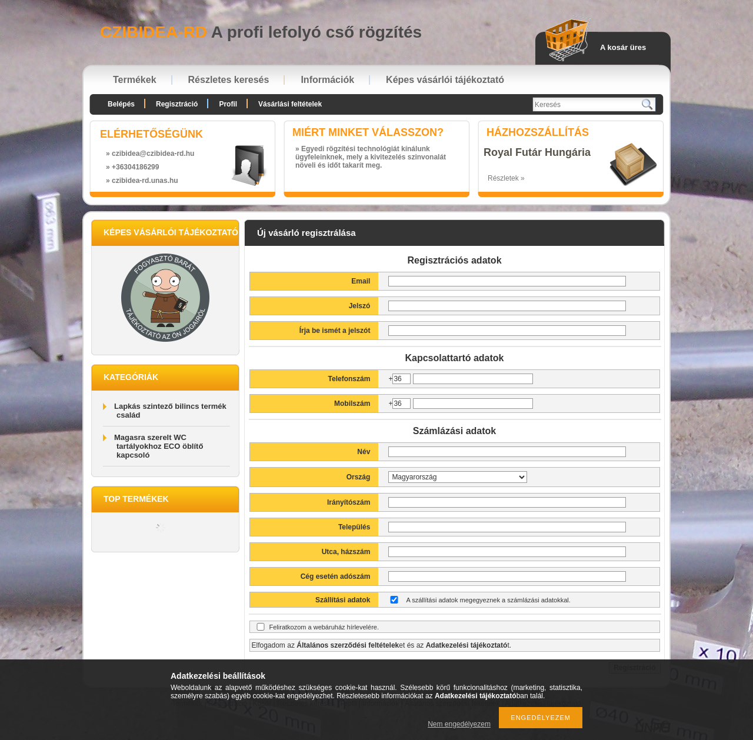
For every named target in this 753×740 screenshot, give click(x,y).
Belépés (121, 104)
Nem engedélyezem (459, 724)
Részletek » (506, 178)
